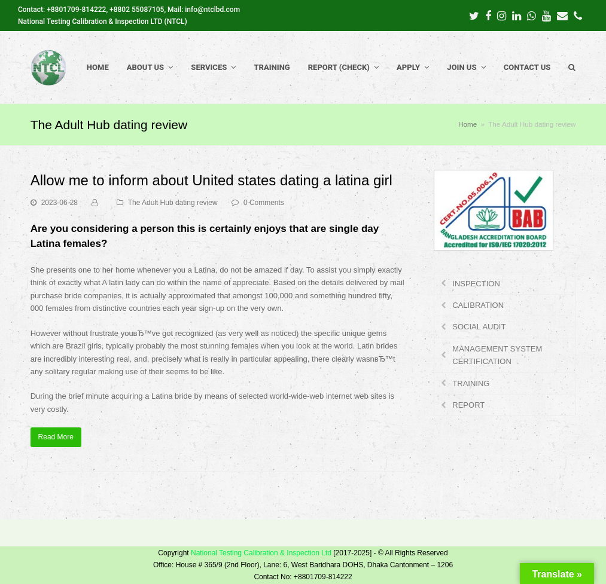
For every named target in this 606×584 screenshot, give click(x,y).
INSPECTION (476, 283)
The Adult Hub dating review (173, 202)
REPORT (468, 404)
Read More (56, 437)
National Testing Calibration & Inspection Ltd (261, 553)
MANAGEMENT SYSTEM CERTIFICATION (497, 355)
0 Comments (263, 202)
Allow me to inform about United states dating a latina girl (211, 180)
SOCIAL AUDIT (478, 326)
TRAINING (470, 383)
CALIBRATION (478, 305)
